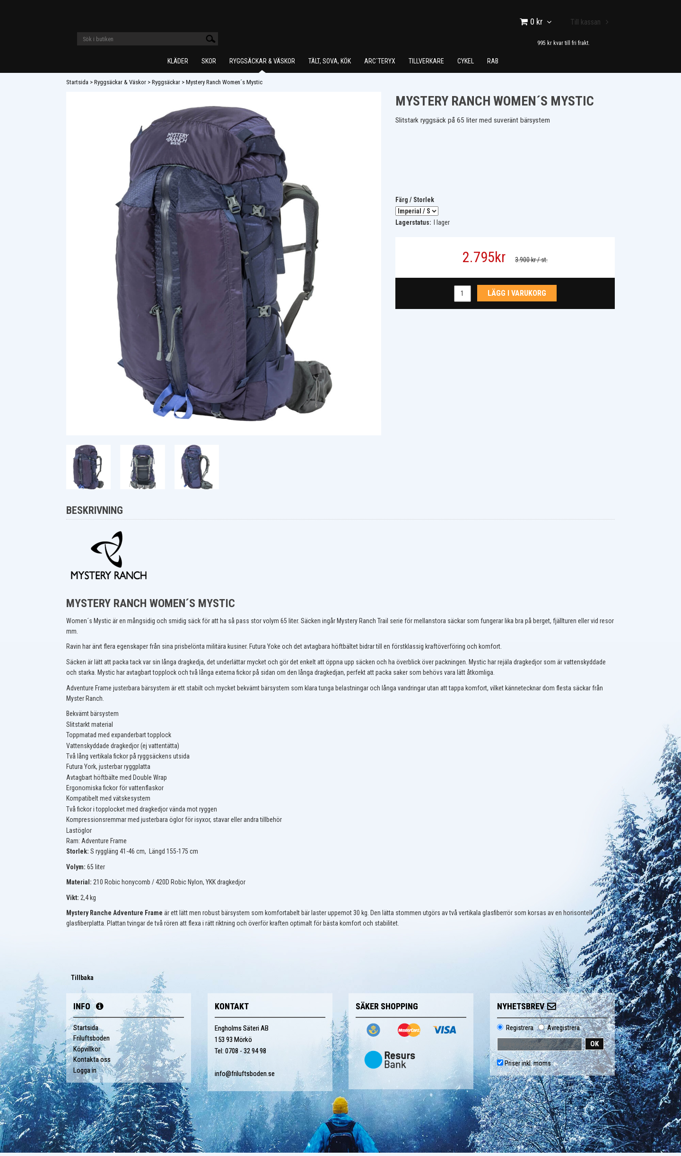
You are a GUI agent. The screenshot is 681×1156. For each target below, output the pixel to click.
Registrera (519, 1031)
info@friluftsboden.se (245, 1077)
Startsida (77, 85)
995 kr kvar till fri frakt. (563, 43)
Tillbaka (82, 981)
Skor (208, 64)
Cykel (465, 64)
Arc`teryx (379, 64)
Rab (492, 64)
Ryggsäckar (166, 85)
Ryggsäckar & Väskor (262, 64)
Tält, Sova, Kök (329, 64)
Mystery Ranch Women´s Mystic (224, 85)
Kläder (177, 64)
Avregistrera (563, 1031)
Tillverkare (426, 64)
